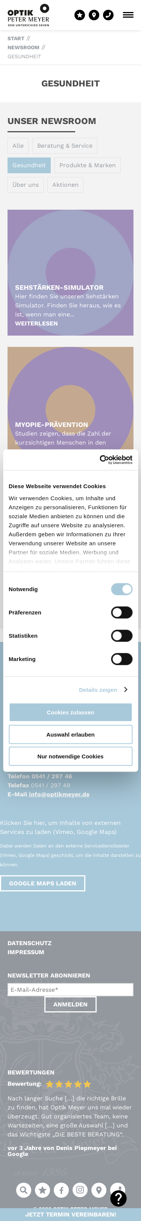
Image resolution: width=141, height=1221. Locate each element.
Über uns (25, 184)
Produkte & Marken (87, 165)
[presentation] (65, 1033)
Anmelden (70, 1004)
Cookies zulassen (70, 712)
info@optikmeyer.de (59, 794)
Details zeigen (98, 689)
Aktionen (65, 184)
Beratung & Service (64, 145)
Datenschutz (30, 943)
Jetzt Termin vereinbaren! (70, 1214)
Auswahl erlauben (70, 734)
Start (16, 38)
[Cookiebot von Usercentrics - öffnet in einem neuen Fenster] (100, 459)
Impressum (26, 952)
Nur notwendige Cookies (71, 756)
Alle (18, 145)
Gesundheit (24, 56)
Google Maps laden (42, 883)
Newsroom (23, 47)
